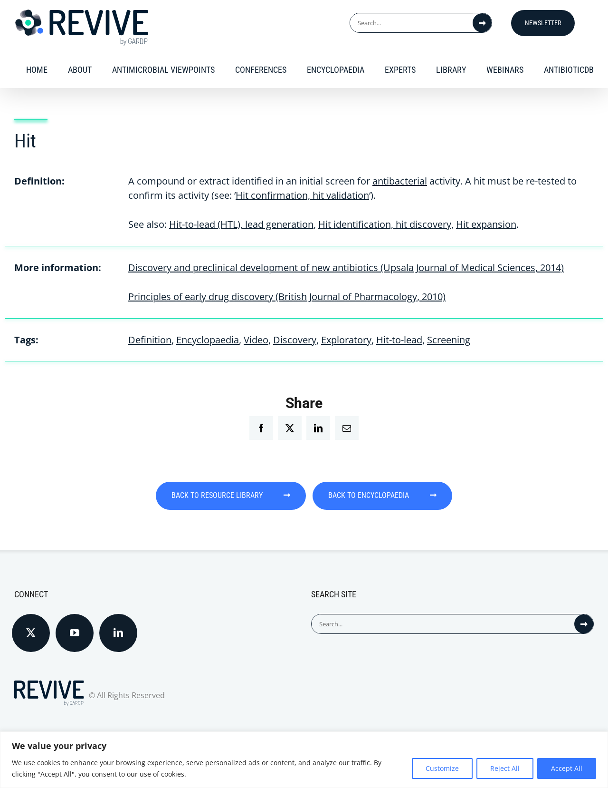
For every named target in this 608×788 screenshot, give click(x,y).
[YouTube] (75, 626)
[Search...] (411, 22)
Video (256, 339)
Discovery (294, 339)
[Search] (482, 22)
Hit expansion (486, 224)
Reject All (505, 768)
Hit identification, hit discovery (384, 224)
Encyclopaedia (207, 339)
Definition (149, 339)
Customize (442, 768)
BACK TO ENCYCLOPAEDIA (396, 495)
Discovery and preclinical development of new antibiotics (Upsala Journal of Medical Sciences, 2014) (346, 267)
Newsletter (543, 23)
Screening (448, 339)
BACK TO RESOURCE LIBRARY (218, 495)
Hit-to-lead (399, 339)
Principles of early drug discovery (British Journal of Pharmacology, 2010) (287, 296)
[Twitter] (31, 626)
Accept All (566, 768)
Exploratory (346, 339)
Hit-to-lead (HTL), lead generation (241, 224)
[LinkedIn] (118, 626)
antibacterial (399, 181)
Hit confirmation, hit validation (302, 195)
